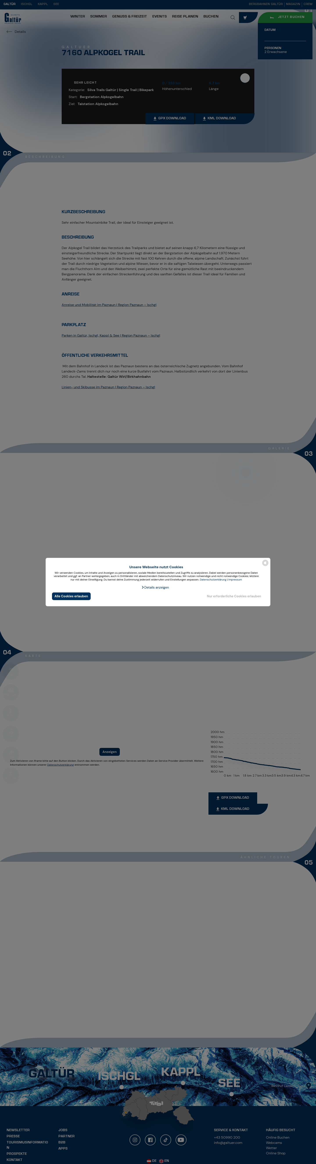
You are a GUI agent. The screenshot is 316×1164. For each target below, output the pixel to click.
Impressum (235, 579)
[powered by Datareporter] (265, 565)
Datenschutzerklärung (213, 579)
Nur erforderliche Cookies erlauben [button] (234, 596)
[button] (155, 587)
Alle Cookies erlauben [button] (71, 596)
